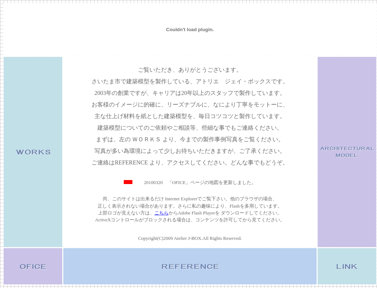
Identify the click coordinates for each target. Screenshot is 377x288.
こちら (161, 213)
